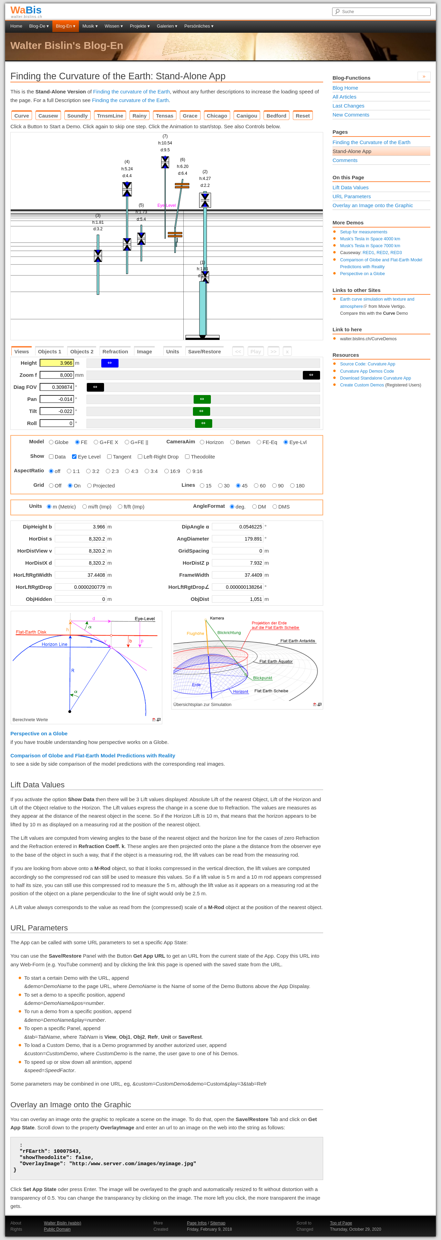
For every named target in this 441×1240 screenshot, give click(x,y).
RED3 (396, 252)
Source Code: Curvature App (367, 364)
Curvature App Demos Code (367, 371)
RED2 (382, 252)
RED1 (368, 252)
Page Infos (197, 1223)
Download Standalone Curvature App (375, 378)
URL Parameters (351, 196)
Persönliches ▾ (199, 26)
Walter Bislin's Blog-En (66, 45)
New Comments (350, 115)
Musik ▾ (90, 26)
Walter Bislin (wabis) (62, 1223)
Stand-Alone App (351, 151)
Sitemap (217, 1223)
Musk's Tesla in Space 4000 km (370, 238)
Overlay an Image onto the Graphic (372, 205)
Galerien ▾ (167, 26)
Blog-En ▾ (65, 26)
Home (16, 26)
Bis (26, 10)
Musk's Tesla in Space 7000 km (370, 245)
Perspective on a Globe (39, 733)
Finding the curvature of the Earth (131, 91)
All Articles (344, 97)
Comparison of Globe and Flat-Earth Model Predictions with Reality (92, 755)
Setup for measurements (363, 232)
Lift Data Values (350, 187)
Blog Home (345, 88)
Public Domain (57, 1229)
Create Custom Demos (362, 385)
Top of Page (341, 1223)
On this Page (348, 177)
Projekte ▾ (140, 26)
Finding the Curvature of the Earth (371, 142)
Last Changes (348, 106)
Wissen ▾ (114, 26)
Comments (345, 160)
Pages (340, 132)
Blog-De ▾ (39, 26)
